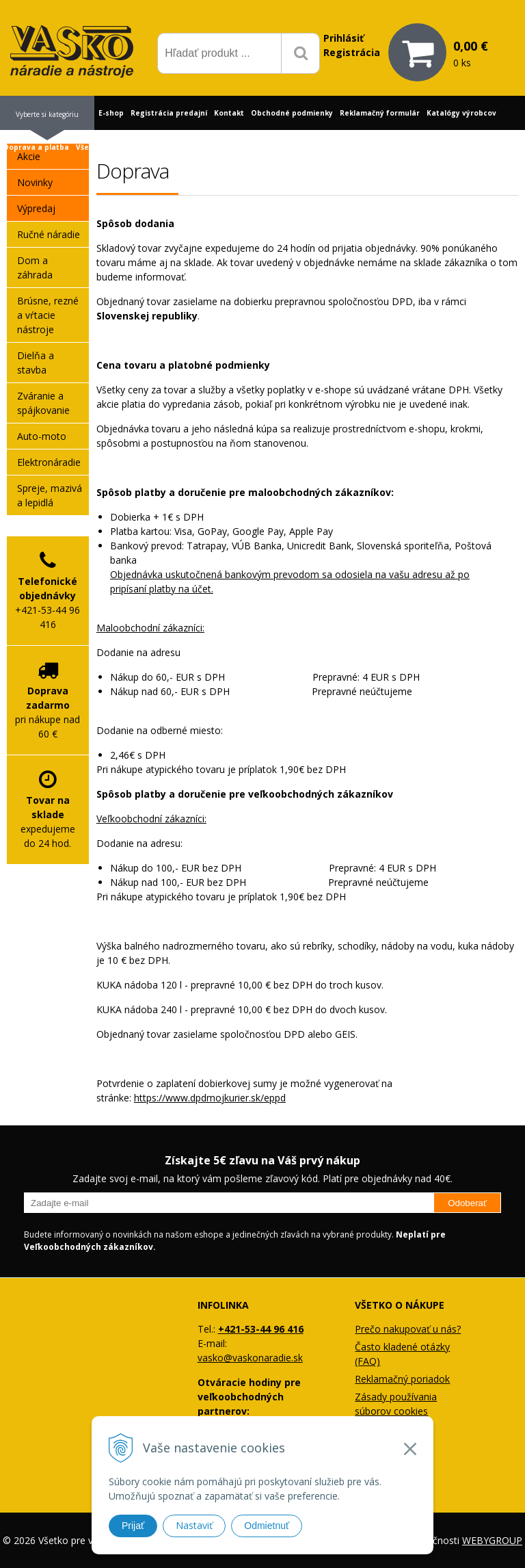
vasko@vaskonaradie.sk (250, 1357)
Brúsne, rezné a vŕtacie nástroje (48, 315)
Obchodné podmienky (292, 113)
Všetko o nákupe (107, 147)
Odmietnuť (266, 1525)
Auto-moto (41, 436)
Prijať (133, 1525)
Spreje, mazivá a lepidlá (49, 495)
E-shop (111, 113)
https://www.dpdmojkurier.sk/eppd (210, 1097)
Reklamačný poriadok (402, 1378)
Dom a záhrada (35, 267)
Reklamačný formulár (380, 113)
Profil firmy (188, 147)
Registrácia (351, 52)
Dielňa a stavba (35, 362)
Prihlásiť (343, 37)
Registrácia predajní (169, 113)
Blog (153, 147)
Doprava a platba (36, 147)
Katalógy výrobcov (461, 113)
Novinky (35, 182)
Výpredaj (36, 208)
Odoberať (467, 1203)
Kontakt (229, 113)
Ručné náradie (48, 234)
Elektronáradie (49, 462)
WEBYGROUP (492, 1540)
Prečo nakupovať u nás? (408, 1328)
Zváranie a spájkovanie (43, 403)
